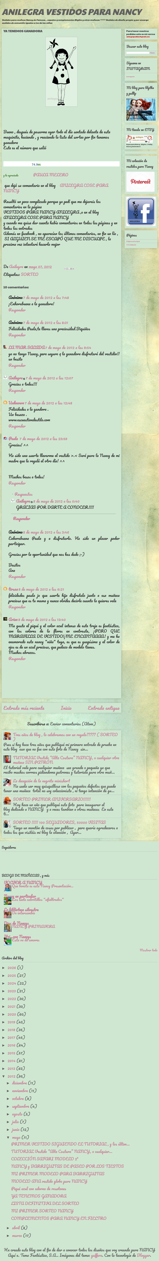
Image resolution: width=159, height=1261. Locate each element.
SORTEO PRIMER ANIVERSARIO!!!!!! (52, 799)
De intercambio (23, 913)
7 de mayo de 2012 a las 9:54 (68, 347)
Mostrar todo (148, 950)
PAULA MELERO (50, 174)
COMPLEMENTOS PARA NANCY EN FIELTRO (58, 1218)
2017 (12, 1037)
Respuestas (23, 494)
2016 (12, 1045)
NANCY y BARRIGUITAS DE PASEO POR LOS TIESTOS (67, 1166)
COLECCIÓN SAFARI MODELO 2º (44, 1158)
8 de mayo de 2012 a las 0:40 (56, 501)
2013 (12, 1068)
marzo (17, 1235)
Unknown (16, 402)
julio (16, 1121)
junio (16, 1129)
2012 (12, 1076)
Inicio (66, 708)
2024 (12, 983)
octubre (18, 1098)
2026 (12, 967)
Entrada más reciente (23, 708)
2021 (12, 1006)
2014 (12, 1060)
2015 (12, 1052)
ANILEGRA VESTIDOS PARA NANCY (71, 11)
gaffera (96, 1255)
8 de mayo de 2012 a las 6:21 (41, 589)
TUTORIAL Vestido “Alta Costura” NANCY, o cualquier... (61, 1151)
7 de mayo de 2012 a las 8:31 (45, 322)
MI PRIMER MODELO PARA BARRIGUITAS (57, 1173)
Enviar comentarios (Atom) (73, 723)
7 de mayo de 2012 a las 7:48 (46, 297)
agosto (17, 1113)
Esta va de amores (25, 940)
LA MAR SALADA (26, 347)
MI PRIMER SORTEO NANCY (42, 1210)
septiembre (21, 1106)
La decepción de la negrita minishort (41, 780)
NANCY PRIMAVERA (33, 926)
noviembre (20, 1090)
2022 (12, 998)
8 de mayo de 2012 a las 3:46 (46, 532)
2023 (12, 990)
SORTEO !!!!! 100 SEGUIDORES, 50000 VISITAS (59, 822)
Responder (17, 309)
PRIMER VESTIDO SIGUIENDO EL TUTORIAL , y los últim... (70, 1144)
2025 (12, 975)
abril (16, 1227)
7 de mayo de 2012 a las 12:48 (48, 402)
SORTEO (29, 274)
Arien (13, 619)
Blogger (143, 1255)
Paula (13, 438)
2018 (12, 1029)
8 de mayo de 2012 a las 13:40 (42, 619)
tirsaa (13, 589)
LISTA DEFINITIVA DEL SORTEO (45, 1203)
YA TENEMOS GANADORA (38, 1196)
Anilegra (15, 377)
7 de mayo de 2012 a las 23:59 (43, 438)
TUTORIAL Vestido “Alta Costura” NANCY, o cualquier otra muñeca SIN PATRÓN (66, 759)
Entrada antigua (104, 708)
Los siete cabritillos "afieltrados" (38, 899)
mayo (16, 1137)
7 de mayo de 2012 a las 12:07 (49, 377)
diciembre (20, 1082)
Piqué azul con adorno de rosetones (38, 1188)
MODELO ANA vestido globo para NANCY (49, 1181)
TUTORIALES (131, 245)
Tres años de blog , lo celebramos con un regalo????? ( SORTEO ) (65, 736)
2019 (12, 1021)
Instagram (130, 76)
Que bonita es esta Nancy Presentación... (42, 886)
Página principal (133, 241)
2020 (12, 1014)
